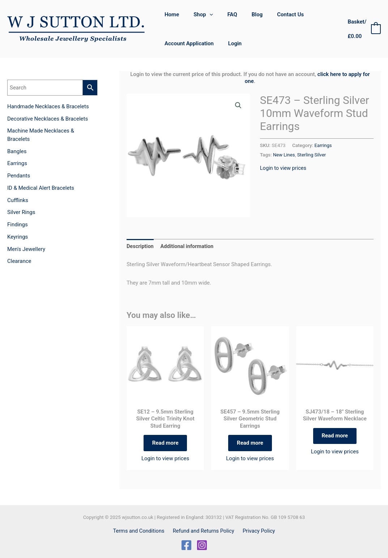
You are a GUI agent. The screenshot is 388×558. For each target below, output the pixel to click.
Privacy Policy (257, 531)
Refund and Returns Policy (203, 531)
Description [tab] (140, 246)
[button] (237, 105)
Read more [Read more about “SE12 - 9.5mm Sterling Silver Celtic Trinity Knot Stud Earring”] (165, 444)
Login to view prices (284, 167)
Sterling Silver (313, 154)
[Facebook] (186, 545)
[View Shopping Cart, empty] (362, 29)
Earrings (323, 145)
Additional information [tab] (188, 246)
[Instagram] (202, 545)
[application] (204, 14)
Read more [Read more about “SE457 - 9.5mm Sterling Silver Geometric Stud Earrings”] (250, 444)
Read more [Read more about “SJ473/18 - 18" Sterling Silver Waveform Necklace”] (334, 437)
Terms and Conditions (140, 531)
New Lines (284, 154)
